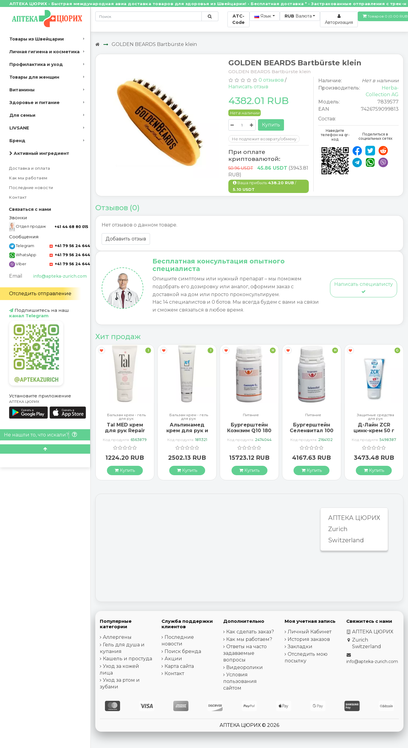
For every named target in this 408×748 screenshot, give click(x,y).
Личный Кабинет (309, 632)
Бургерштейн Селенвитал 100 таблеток (311, 430)
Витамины (21, 90)
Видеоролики (244, 667)
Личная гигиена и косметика (44, 51)
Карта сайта (179, 666)
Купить (271, 125)
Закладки (300, 646)
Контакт (18, 197)
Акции (173, 658)
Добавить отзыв (126, 239)
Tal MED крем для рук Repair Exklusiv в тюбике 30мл (125, 433)
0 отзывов (271, 80)
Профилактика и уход (36, 64)
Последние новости (31, 187)
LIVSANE (19, 128)
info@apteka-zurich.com (60, 276)
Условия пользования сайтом (240, 681)
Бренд (17, 140)
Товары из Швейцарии (36, 39)
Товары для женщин (34, 77)
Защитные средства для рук (375, 416)
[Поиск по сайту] (209, 16)
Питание (251, 415)
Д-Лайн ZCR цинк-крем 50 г (374, 427)
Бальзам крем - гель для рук (126, 416)
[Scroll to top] (45, 449)
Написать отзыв (248, 87)
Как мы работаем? (249, 639)
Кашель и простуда (127, 658)
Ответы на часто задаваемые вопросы (245, 653)
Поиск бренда (183, 651)
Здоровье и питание (34, 102)
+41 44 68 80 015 (71, 226)
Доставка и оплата (29, 168)
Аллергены (117, 637)
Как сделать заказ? (250, 632)
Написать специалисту (363, 287)
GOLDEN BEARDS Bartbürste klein (154, 44)
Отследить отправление (40, 293)
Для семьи (22, 115)
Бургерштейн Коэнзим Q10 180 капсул (249, 430)
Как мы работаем (28, 178)
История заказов (309, 639)
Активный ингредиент (39, 153)
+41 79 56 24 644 (70, 245)
